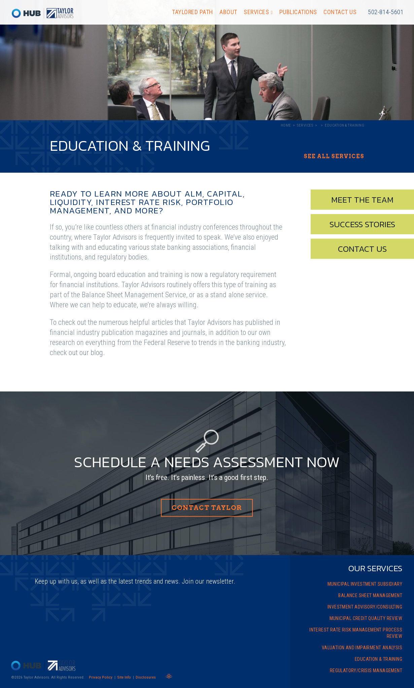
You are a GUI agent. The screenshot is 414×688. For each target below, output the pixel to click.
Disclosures (146, 677)
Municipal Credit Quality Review (366, 618)
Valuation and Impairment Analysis (362, 647)
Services (256, 11)
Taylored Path (192, 11)
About (228, 11)
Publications (298, 11)
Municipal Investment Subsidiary (364, 584)
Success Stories (362, 224)
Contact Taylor (207, 508)
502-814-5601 (386, 11)
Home (286, 125)
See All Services (334, 156)
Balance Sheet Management (370, 595)
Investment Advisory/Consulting (364, 607)
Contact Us (339, 11)
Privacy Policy (100, 677)
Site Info (124, 677)
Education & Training (378, 659)
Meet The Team (362, 199)
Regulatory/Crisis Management (366, 670)
